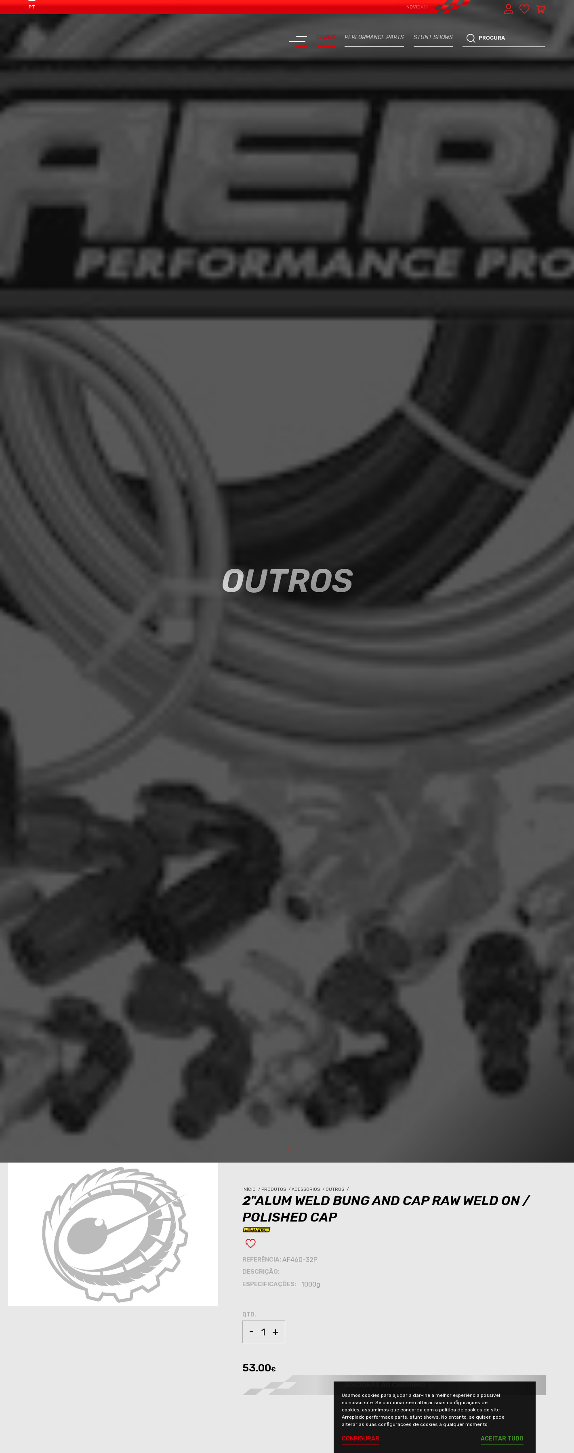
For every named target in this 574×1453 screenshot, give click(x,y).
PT (31, 7)
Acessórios (309, 1189)
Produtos (276, 1189)
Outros (338, 1189)
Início (251, 1189)
